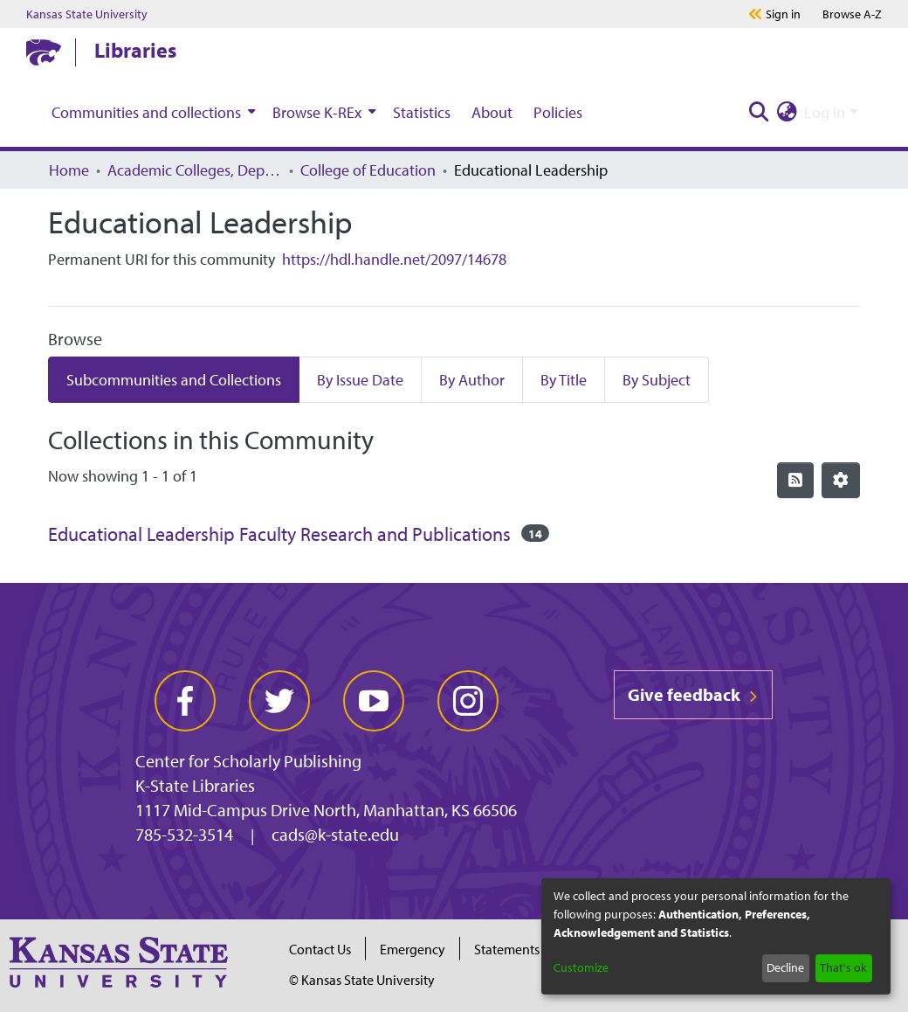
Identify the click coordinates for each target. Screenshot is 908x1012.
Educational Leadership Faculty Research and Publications (279, 533)
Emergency (412, 949)
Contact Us (320, 949)
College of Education (368, 170)
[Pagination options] (841, 480)
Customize (581, 967)
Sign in (783, 14)
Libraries (135, 50)
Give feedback (693, 694)
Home (69, 170)
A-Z (852, 14)
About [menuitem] (491, 112)
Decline (785, 967)
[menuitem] (151, 112)
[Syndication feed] (795, 480)
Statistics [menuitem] (422, 112)
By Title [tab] (563, 380)
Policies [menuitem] (557, 112)
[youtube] (373, 700)
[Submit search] (758, 112)
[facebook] (185, 700)
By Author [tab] (472, 380)
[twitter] (279, 700)
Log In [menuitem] (824, 112)
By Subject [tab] (657, 380)
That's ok (843, 967)
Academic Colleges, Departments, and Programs (194, 170)
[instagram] (468, 700)
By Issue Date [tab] (360, 380)
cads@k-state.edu (335, 834)
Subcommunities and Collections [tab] (173, 380)
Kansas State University (87, 14)
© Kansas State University (362, 979)
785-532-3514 (184, 834)
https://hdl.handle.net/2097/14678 (394, 259)
